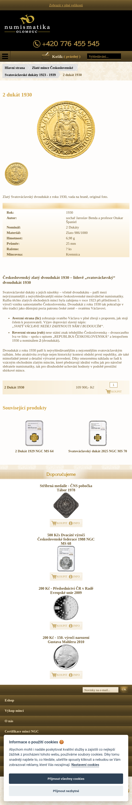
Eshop (9, 700)
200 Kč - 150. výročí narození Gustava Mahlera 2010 (66, 640)
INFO (76, 523)
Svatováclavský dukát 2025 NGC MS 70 (97, 451)
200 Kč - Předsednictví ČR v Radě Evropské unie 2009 (66, 590)
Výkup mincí (14, 711)
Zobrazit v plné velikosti (66, 5)
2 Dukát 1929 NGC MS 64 (34, 451)
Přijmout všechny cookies (66, 779)
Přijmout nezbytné (66, 791)
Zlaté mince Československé (52, 68)
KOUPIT (62, 523)
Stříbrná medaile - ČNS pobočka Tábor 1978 (66, 488)
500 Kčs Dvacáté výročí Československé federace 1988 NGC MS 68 (66, 539)
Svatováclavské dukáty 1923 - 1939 (30, 75)
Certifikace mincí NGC (22, 731)
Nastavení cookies (85, 765)
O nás (9, 721)
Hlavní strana (15, 68)
